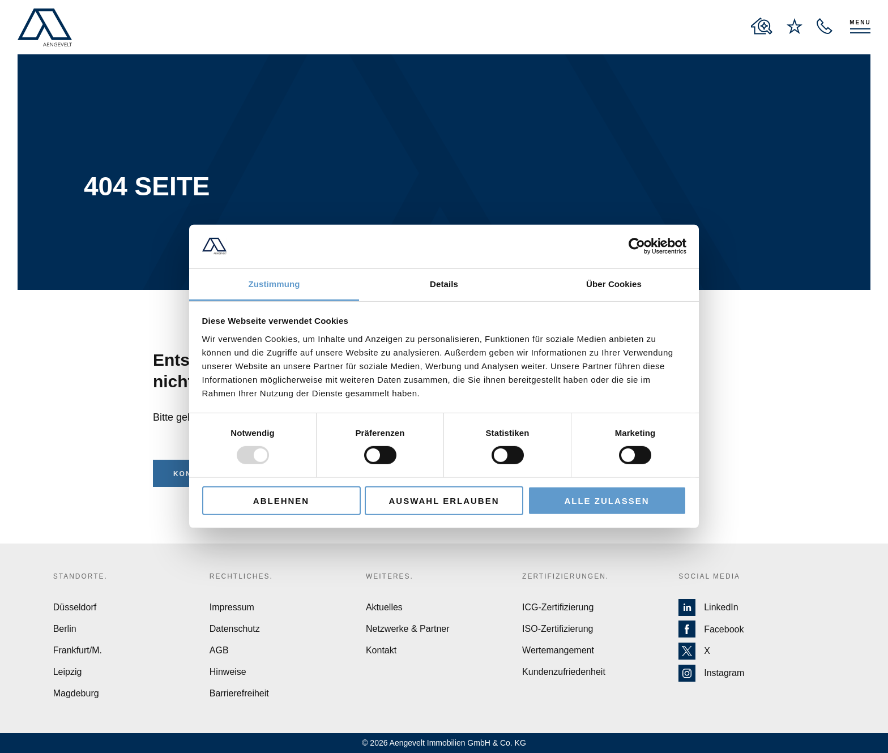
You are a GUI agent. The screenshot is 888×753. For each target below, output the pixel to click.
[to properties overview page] (761, 26)
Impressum (232, 607)
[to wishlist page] (794, 26)
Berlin (64, 629)
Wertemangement (558, 650)
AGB (219, 650)
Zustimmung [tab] (274, 284)
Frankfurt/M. (77, 650)
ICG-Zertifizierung (558, 607)
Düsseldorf (74, 607)
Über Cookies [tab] (614, 284)
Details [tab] (444, 284)
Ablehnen (281, 500)
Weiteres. (389, 576)
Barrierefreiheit (239, 693)
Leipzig (67, 672)
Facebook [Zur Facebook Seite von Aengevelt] (711, 629)
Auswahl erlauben (443, 500)
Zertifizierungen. (565, 576)
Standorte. (80, 576)
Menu (859, 22)
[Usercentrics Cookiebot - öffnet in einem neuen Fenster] (636, 246)
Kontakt (381, 650)
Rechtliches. (241, 576)
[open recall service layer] (824, 26)
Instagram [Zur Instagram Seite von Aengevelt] (711, 673)
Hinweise (228, 672)
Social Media (709, 576)
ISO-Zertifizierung (557, 629)
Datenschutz (235, 629)
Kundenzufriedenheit (563, 672)
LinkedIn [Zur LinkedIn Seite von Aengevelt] (708, 607)
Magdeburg (76, 693)
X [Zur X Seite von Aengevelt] (694, 651)
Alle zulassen (606, 500)
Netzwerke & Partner (408, 629)
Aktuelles (384, 607)
